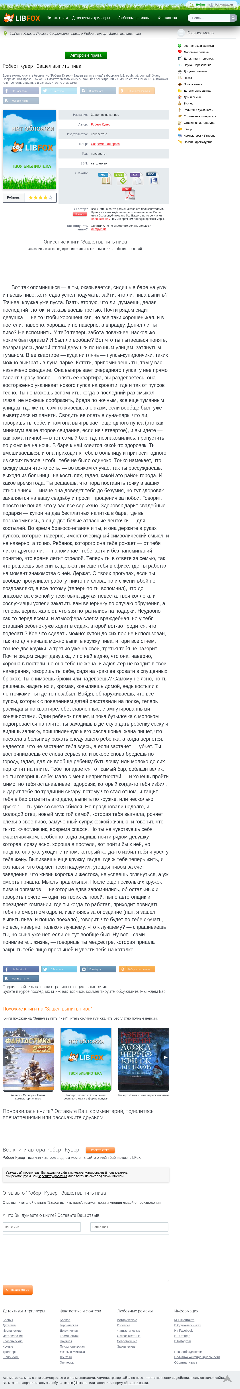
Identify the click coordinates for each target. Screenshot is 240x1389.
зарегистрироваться (52, 1177)
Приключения (193, 84)
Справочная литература (200, 116)
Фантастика (167, 18)
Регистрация (224, 4)
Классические (13, 1341)
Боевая (65, 1320)
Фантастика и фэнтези (199, 45)
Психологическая (72, 1346)
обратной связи (136, 1383)
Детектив (9, 1325)
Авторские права (85, 55)
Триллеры (10, 1352)
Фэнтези (66, 1357)
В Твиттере (58, 91)
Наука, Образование (197, 65)
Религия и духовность (198, 110)
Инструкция (98, 229)
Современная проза (105, 144)
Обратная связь (185, 1362)
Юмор (188, 129)
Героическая (69, 1325)
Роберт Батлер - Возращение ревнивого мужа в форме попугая (86, 1098)
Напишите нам (101, 219)
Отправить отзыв (17, 1290)
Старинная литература (199, 122)
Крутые (8, 1346)
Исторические (13, 1336)
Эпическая (67, 1362)
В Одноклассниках (141, 91)
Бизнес (188, 103)
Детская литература (197, 90)
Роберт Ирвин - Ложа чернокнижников (143, 1096)
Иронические (12, 1330)
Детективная (69, 1330)
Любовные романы (134, 18)
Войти (200, 4)
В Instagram (98, 91)
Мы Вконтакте (20, 101)
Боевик (8, 1320)
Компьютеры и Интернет (200, 135)
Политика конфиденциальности (197, 1357)
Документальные (195, 71)
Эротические (126, 1346)
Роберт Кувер (100, 125)
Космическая (69, 1336)
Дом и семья (192, 97)
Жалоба (79, 214)
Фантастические (128, 1330)
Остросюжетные (128, 1336)
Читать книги (57, 18)
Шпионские (11, 1357)
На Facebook (20, 91)
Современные (127, 1341)
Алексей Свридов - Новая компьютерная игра (28, 1098)
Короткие (123, 1325)
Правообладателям (188, 1352)
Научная (66, 1341)
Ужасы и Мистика (72, 1352)
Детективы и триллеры (91, 18)
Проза (188, 77)
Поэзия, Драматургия (198, 142)
